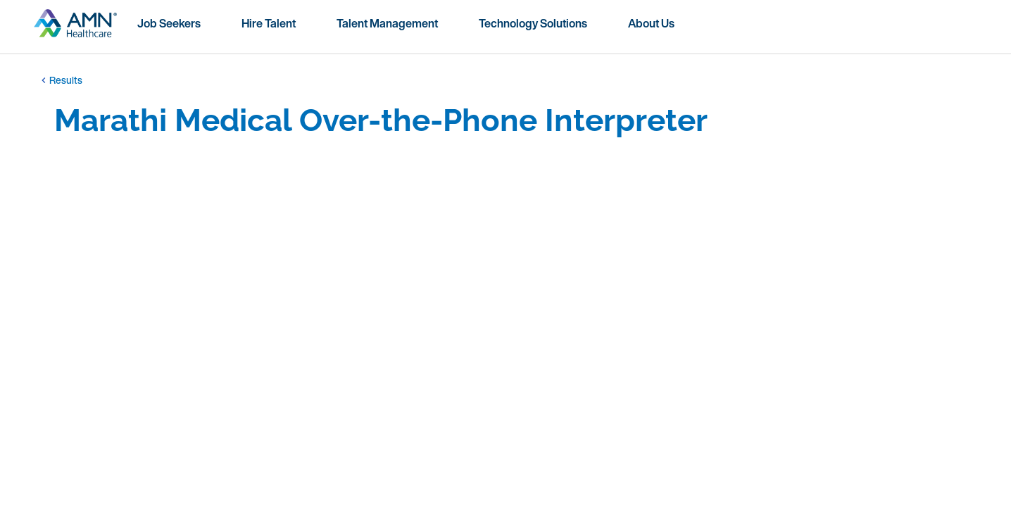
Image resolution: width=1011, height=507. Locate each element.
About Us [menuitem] (651, 23)
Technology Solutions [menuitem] (533, 23)
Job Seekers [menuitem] (169, 23)
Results (60, 80)
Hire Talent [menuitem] (268, 23)
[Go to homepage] (75, 29)
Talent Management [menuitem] (387, 23)
